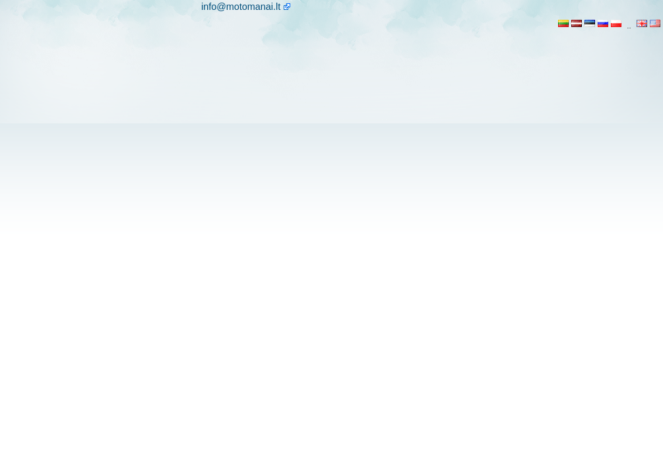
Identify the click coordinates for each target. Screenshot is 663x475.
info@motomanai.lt (240, 6)
